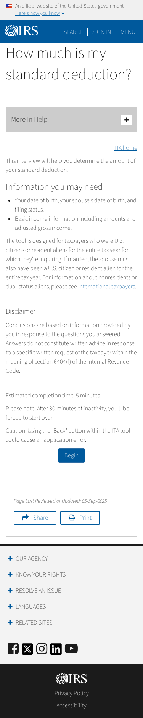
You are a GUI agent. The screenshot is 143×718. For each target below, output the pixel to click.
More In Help (71, 119)
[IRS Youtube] (71, 649)
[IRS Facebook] (13, 649)
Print (85, 517)
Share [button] (40, 517)
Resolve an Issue (38, 591)
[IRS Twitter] (27, 651)
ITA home (125, 148)
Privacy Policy (72, 693)
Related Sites (34, 623)
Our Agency (32, 559)
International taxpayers (106, 286)
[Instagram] (41, 649)
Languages (31, 607)
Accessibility (71, 705)
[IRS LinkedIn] (56, 651)
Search (74, 32)
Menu (128, 32)
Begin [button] (71, 455)
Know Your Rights (41, 575)
